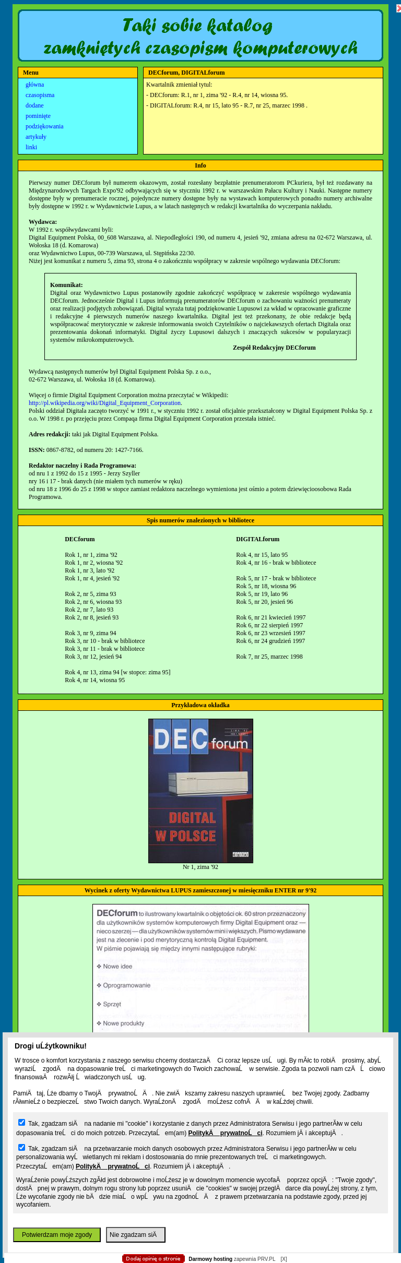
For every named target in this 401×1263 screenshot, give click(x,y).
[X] (283, 1259)
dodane (35, 105)
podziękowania (45, 126)
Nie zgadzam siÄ (136, 1234)
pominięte (38, 116)
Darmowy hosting (210, 1259)
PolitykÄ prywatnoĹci (225, 1133)
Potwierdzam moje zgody (57, 1234)
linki (31, 147)
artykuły (36, 136)
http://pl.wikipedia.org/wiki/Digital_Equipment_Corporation (105, 403)
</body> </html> (200, 52)
